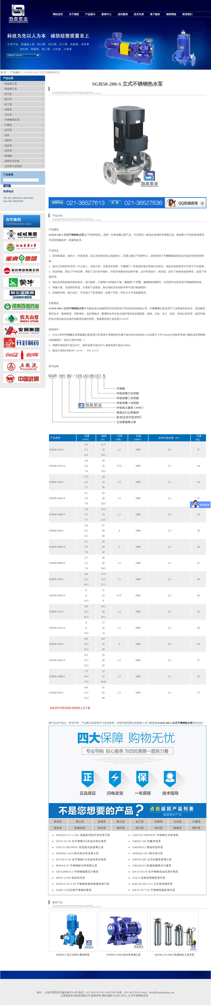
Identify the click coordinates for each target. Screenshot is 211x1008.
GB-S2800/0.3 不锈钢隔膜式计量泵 (77, 871)
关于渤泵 (74, 14)
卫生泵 (8, 114)
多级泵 (102, 821)
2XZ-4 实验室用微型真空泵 (149, 877)
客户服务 (155, 14)
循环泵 (121, 827)
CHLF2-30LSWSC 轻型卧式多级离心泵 (80, 847)
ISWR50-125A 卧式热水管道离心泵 (77, 853)
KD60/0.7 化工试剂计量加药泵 (73, 954)
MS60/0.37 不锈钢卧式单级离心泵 (76, 865)
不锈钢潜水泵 (12, 119)
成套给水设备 (12, 160)
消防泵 (8, 140)
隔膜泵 (178, 827)
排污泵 (8, 94)
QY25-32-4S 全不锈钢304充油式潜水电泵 (81, 841)
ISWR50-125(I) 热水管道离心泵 (124, 954)
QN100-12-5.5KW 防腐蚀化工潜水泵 (174, 954)
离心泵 (122, 234)
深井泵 (8, 150)
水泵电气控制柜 (13, 166)
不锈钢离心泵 (157, 308)
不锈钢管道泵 (171, 255)
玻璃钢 (8, 155)
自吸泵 (8, 109)
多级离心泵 (10, 88)
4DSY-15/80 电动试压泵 (70, 877)
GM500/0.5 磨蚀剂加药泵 (147, 847)
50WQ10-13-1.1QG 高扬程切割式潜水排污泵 (83, 835)
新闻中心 (106, 14)
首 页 (3, 72)
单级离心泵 (10, 83)
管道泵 (100, 318)
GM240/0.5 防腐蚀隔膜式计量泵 (151, 865)
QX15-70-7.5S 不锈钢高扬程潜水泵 (153, 889)
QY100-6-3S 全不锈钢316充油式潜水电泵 (81, 859)
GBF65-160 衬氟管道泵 (146, 841)
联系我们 (187, 14)
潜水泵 (159, 827)
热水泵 (102, 827)
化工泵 (8, 104)
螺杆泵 (196, 827)
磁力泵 (8, 99)
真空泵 (8, 130)
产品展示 (90, 14)
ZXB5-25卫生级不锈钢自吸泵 (74, 889)
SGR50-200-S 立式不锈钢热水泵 (174, 722)
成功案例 (123, 14)
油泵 (6, 135)
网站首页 (58, 14)
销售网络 (171, 14)
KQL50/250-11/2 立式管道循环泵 (152, 883)
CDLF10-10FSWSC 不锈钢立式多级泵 (155, 835)
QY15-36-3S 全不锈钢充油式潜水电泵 (155, 871)
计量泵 (8, 125)
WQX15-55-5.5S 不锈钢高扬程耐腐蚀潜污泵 (83, 883)
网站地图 (107, 995)
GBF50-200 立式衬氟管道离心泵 (152, 859)
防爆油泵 (79, 827)
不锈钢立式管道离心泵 (77, 334)
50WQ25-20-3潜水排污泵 (147, 853)
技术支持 (139, 14)
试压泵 (8, 145)
